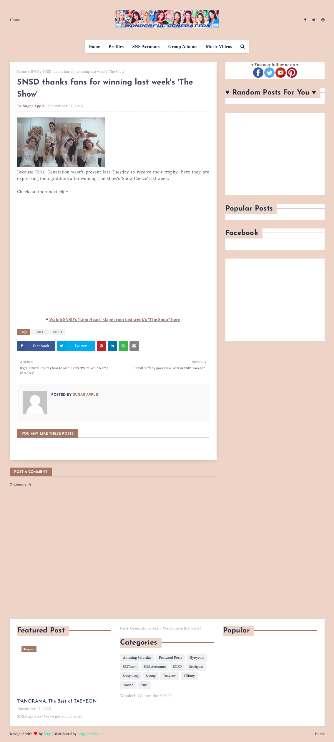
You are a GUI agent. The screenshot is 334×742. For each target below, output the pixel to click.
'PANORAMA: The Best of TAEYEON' (57, 701)
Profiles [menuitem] (116, 46)
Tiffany (189, 676)
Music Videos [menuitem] (219, 46)
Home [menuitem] (94, 46)
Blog (47, 734)
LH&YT (40, 332)
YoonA (128, 685)
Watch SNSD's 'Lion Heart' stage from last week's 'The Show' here (114, 319)
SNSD (34, 71)
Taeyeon (169, 676)
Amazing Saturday (137, 657)
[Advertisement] (275, 154)
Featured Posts (170, 657)
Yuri (144, 685)
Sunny (151, 676)
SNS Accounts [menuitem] (145, 46)
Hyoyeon (197, 657)
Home (15, 20)
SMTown (130, 667)
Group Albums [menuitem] (182, 46)
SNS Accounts (155, 667)
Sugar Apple (34, 106)
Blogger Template (91, 734)
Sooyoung (131, 676)
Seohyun (196, 667)
